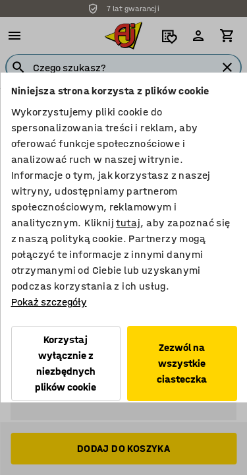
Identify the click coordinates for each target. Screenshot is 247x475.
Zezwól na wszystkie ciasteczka (182, 363)
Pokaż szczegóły (48, 302)
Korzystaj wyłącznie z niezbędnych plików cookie (65, 363)
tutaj (128, 222)
